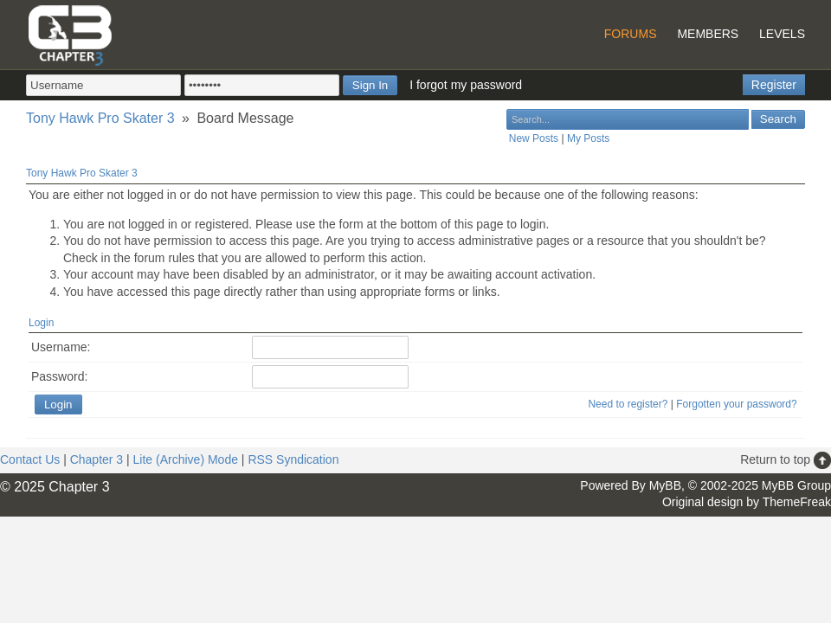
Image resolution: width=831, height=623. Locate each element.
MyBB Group (796, 485)
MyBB (665, 485)
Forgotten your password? (736, 404)
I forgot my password (465, 85)
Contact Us (30, 459)
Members (707, 34)
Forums (630, 34)
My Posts (588, 138)
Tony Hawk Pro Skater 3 (100, 118)
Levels (782, 34)
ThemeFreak (797, 502)
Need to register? (627, 404)
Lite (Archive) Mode (185, 459)
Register (773, 85)
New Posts (533, 138)
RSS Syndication (293, 459)
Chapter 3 (96, 459)
